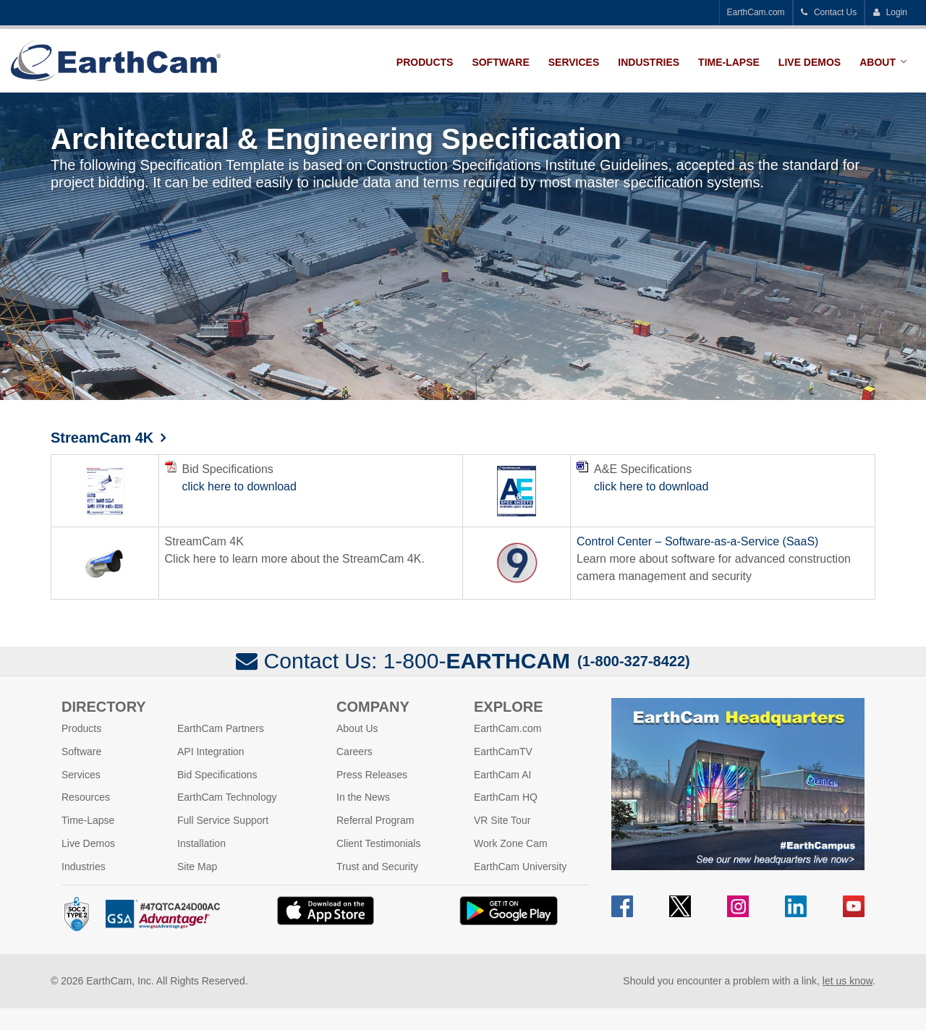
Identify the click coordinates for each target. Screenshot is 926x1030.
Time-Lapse (729, 62)
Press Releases (371, 774)
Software (500, 62)
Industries (648, 62)
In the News (363, 797)
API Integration (211, 751)
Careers (354, 751)
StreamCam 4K (102, 438)
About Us (357, 727)
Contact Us (829, 12)
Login (889, 12)
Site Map (197, 866)
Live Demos (809, 62)
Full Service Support (222, 819)
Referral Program (375, 819)
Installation (201, 842)
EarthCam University (520, 866)
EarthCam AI (502, 774)
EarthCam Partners (220, 727)
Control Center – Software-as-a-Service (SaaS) (697, 541)
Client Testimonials (378, 842)
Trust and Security (377, 866)
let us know (847, 980)
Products (425, 62)
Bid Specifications (217, 774)
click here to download (239, 486)
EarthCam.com (756, 12)
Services (574, 62)
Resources (85, 797)
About (877, 62)
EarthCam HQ (506, 797)
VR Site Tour (502, 819)
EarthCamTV (503, 751)
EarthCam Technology (226, 797)
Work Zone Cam (511, 842)
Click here (190, 558)
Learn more (606, 558)
